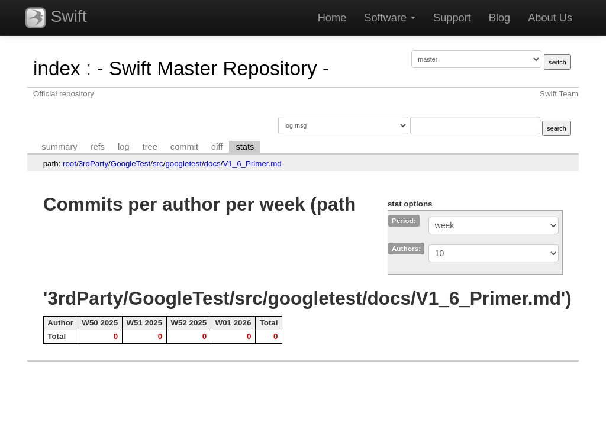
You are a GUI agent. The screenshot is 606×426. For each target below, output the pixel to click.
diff (217, 146)
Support (452, 18)
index (56, 68)
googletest (183, 163)
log (124, 146)
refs (98, 146)
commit (184, 146)
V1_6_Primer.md (252, 163)
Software (389, 18)
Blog (499, 18)
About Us (550, 18)
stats (245, 146)
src (158, 163)
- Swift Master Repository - (212, 68)
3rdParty (93, 163)
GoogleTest (130, 163)
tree (150, 146)
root (69, 163)
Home (332, 18)
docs (212, 163)
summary (59, 146)
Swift (55, 17)
